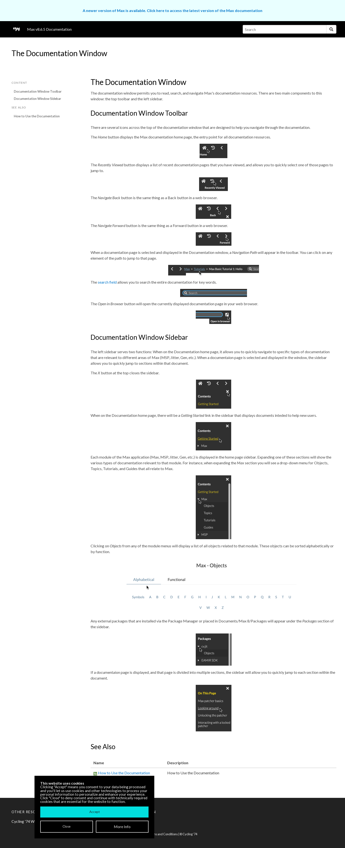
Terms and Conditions (163, 834)
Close (66, 826)
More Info (122, 826)
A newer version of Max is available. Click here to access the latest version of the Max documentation (172, 10)
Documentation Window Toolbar (38, 91)
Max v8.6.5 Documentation (49, 29)
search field (107, 282)
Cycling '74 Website (28, 821)
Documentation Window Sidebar (37, 99)
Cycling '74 (190, 834)
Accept (94, 812)
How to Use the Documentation (37, 116)
